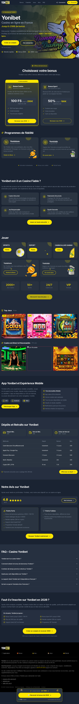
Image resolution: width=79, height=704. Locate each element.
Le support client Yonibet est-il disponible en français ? (39, 582)
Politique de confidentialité (33, 687)
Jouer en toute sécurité (39, 222)
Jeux (34, 2)
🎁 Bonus (19, 653)
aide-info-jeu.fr (7, 684)
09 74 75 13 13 (41, 668)
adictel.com (6, 681)
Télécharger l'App (10, 409)
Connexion (60, 2)
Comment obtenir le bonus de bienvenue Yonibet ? (39, 567)
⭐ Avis (34, 653)
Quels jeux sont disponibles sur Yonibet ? (39, 577)
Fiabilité (28, 2)
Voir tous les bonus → (6, 47)
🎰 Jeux (50, 653)
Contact (43, 687)
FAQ (44, 2)
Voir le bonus (69, 503)
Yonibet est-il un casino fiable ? (39, 562)
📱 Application (5, 653)
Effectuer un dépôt (68, 472)
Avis (39, 2)
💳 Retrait (66, 653)
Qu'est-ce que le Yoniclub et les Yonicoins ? (39, 587)
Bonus (22, 2)
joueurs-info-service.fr (9, 679)
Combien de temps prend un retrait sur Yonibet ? (39, 572)
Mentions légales (19, 687)
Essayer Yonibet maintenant (39, 539)
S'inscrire (72, 2)
